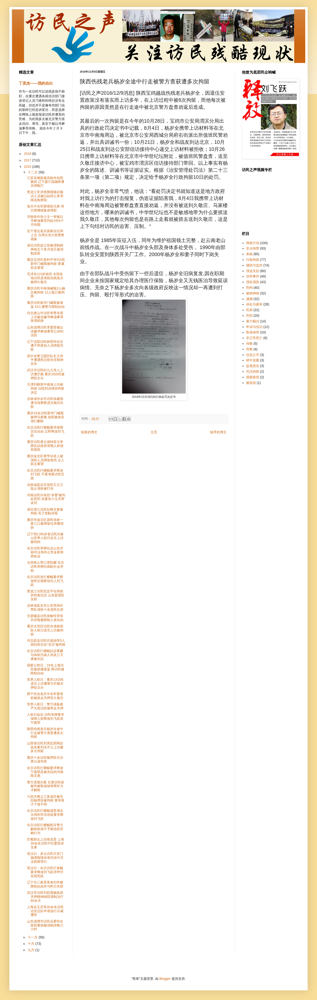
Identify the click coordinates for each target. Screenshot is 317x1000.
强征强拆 (252, 282)
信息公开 (252, 355)
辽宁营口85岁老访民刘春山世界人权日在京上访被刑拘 (45, 538)
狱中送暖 (252, 360)
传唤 (249, 343)
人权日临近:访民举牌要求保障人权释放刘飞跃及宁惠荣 (45, 718)
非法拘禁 (252, 248)
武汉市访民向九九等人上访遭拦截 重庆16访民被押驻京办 (46, 374)
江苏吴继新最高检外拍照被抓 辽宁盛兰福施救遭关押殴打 (45, 182)
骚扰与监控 (254, 265)
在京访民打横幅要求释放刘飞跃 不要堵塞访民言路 (45, 474)
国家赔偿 (252, 377)
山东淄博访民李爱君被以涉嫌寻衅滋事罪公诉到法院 (45, 331)
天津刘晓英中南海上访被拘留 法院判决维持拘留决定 (45, 388)
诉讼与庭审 (254, 304)
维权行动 (252, 243)
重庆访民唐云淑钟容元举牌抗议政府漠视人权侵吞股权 (45, 446)
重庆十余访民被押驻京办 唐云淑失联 (45, 759)
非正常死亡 (254, 338)
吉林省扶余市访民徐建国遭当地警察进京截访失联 (45, 403)
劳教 (249, 349)
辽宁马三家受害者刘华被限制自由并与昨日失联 (45, 884)
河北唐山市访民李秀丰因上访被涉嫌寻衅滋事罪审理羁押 (45, 317)
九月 (31, 950)
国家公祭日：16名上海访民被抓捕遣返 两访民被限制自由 (45, 669)
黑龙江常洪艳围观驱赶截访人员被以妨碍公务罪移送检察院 (45, 196)
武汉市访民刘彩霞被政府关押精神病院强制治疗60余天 (45, 896)
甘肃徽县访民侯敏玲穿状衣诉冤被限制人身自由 (45, 618)
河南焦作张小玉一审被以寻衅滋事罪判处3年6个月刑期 (45, 221)
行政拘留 (252, 260)
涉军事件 (252, 276)
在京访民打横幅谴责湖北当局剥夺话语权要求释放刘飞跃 (45, 814)
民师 (249, 310)
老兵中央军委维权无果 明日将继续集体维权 (45, 208)
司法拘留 (252, 371)
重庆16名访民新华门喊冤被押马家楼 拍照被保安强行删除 (45, 417)
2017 (28, 160)
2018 (28, 154)
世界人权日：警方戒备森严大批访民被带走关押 (45, 706)
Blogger (164, 978)
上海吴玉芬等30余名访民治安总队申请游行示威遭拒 (45, 911)
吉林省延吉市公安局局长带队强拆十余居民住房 (45, 607)
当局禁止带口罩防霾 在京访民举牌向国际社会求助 (45, 566)
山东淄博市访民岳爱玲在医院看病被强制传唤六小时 (45, 925)
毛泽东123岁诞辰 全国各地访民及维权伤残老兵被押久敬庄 (45, 278)
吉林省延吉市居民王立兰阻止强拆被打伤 (45, 487)
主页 (154, 432)
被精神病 (252, 293)
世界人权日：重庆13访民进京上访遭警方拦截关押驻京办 (45, 683)
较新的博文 (89, 432)
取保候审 (252, 332)
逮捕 (249, 299)
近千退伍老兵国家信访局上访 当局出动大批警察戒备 (45, 235)
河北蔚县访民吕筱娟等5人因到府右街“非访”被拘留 (46, 642)
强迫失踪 (252, 271)
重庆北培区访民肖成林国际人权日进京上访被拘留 (45, 630)
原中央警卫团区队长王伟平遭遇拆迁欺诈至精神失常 (45, 360)
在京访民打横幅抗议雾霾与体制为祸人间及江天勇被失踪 (45, 655)
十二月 (33, 172)
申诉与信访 (254, 327)
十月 (31, 943)
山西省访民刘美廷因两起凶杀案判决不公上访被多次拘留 (45, 747)
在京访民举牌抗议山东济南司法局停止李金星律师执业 (45, 552)
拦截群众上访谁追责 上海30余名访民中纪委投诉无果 (45, 843)
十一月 (33, 937)
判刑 (249, 315)
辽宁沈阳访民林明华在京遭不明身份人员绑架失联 (45, 346)
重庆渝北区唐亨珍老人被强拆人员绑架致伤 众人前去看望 (45, 460)
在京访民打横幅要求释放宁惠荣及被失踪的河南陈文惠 (45, 772)
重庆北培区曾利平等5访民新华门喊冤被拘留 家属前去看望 (46, 264)
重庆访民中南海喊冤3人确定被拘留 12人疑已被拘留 (46, 292)
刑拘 (249, 287)
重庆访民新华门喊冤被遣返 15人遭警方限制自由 (46, 305)
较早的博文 (218, 432)
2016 (28, 166)
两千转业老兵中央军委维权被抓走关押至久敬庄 (45, 696)
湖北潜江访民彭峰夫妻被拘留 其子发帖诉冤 (45, 511)
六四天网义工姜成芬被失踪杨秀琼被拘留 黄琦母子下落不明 (45, 800)
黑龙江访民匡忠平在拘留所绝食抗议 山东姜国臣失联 (45, 595)
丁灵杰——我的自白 (36, 83)
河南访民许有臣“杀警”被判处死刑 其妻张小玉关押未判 (46, 499)
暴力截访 (252, 321)
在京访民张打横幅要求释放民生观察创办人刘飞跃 (45, 581)
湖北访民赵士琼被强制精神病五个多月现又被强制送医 (45, 249)
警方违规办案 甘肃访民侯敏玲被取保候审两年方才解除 (45, 786)
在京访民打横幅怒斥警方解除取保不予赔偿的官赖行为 (45, 829)
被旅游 (251, 383)
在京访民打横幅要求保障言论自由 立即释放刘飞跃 (45, 431)
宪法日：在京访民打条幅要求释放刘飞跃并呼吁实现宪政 (45, 872)
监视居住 (252, 366)
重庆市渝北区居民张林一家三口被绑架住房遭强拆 (45, 524)
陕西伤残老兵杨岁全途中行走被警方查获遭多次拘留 (45, 733)
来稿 (249, 254)
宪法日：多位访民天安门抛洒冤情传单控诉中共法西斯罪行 (45, 857)
